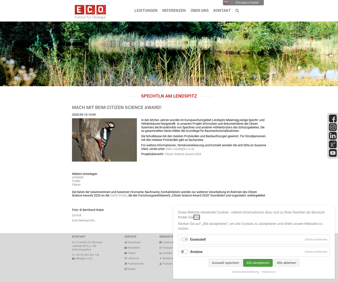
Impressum (269, 271)
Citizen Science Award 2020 (182, 154)
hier (196, 217)
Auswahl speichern (225, 263)
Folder (76, 181)
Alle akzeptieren (257, 263)
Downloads (132, 242)
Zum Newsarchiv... (84, 220)
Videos (132, 253)
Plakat (76, 184)
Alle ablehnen (286, 263)
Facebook (166, 242)
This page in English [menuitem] (241, 2)
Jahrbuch (131, 258)
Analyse (196, 252)
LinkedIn (165, 253)
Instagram (167, 247)
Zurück (76, 215)
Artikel (131, 269)
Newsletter (132, 247)
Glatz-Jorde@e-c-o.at (179, 149)
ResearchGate (168, 258)
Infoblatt (78, 177)
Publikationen (135, 263)
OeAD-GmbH (118, 195)
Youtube (165, 263)
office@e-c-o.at (82, 258)
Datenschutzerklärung (245, 271)
